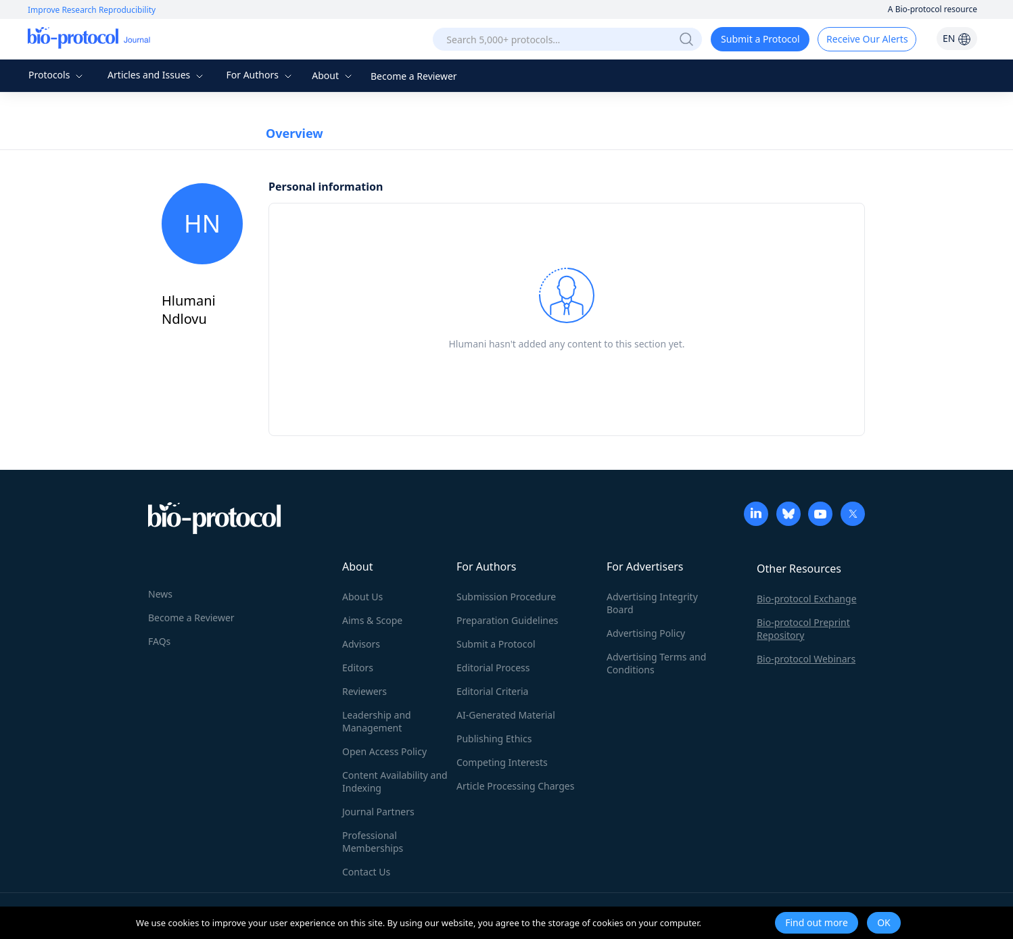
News (160, 593)
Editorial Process (493, 667)
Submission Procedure (506, 596)
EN (957, 38)
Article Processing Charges (515, 785)
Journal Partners (378, 811)
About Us (362, 596)
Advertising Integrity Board (652, 603)
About (333, 75)
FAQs (159, 641)
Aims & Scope (372, 620)
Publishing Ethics (494, 738)
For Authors (260, 74)
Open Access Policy (384, 751)
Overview (294, 133)
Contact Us (366, 871)
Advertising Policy (646, 633)
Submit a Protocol (760, 38)
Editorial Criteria (492, 691)
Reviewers (364, 691)
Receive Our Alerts (867, 38)
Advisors (361, 643)
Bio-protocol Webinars (806, 658)
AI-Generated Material (505, 714)
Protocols (57, 74)
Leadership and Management (376, 721)
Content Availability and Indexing (395, 781)
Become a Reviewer (414, 76)
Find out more (816, 922)
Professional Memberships (372, 841)
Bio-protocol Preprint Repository (803, 629)
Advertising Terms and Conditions (656, 663)
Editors (357, 667)
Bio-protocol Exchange (807, 598)
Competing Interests (502, 762)
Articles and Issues (157, 74)
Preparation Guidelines (507, 620)
